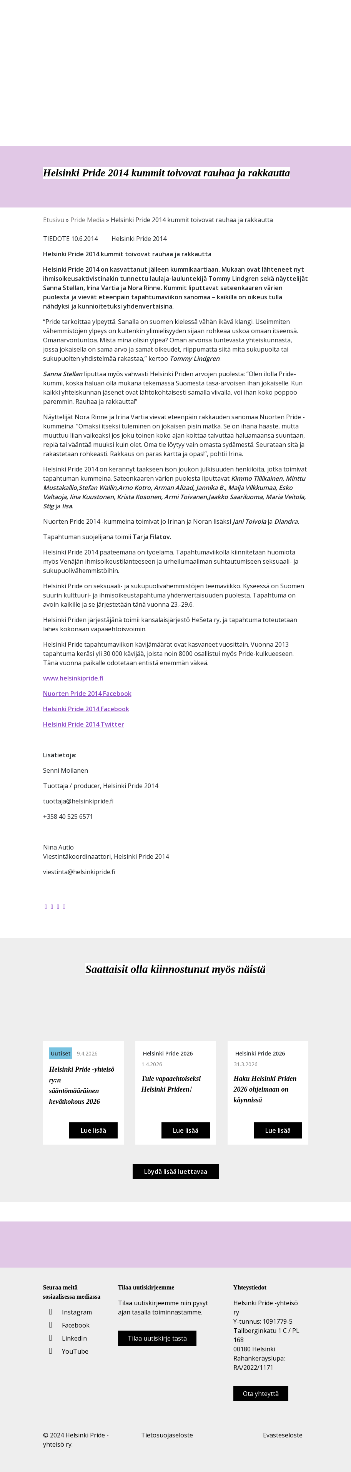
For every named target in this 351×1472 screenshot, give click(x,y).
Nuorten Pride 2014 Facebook (87, 693)
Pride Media (87, 220)
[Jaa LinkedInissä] (58, 906)
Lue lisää (93, 1130)
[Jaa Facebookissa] (46, 906)
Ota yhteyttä (261, 1393)
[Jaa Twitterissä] (52, 906)
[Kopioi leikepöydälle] (64, 906)
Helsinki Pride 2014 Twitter (83, 724)
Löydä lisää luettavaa (175, 1171)
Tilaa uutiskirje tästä (157, 1338)
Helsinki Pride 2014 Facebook (86, 709)
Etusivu (53, 220)
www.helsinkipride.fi (73, 678)
